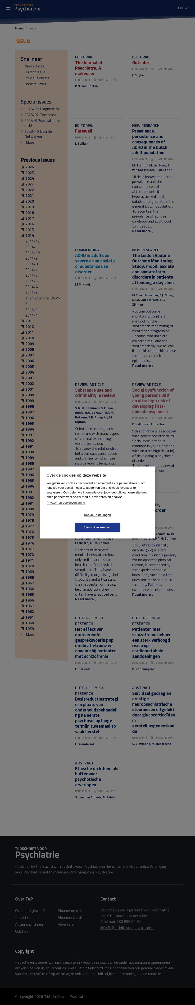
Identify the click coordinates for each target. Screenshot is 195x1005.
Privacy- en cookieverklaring (66, 509)
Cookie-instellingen (69, 521)
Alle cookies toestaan (126, 521)
